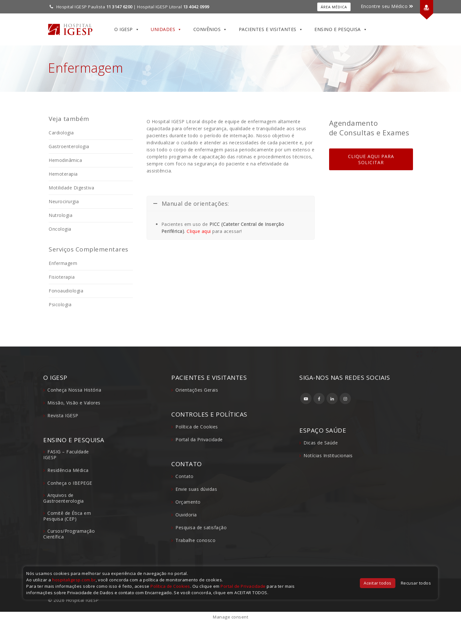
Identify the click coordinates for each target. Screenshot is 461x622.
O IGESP (126, 29)
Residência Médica (68, 470)
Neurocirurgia (64, 201)
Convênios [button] (210, 29)
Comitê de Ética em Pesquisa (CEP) (67, 516)
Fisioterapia (62, 277)
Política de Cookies (196, 427)
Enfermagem (63, 263)
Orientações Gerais (196, 390)
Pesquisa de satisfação (201, 527)
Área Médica (334, 6)
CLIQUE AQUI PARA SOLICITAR (371, 159)
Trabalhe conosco (195, 540)
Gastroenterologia (69, 146)
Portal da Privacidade (199, 439)
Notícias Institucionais (328, 455)
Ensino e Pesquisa (340, 29)
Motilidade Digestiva (71, 188)
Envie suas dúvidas (196, 489)
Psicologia (60, 304)
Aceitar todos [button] (378, 583)
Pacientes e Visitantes (271, 29)
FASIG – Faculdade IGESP (66, 454)
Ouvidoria (186, 515)
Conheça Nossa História (74, 390)
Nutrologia (60, 215)
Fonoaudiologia (66, 291)
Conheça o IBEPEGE (69, 483)
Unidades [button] (166, 29)
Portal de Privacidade (243, 586)
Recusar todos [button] (416, 583)
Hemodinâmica (65, 160)
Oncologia (60, 229)
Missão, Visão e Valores (74, 403)
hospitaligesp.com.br (74, 580)
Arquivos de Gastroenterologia (63, 498)
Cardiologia (61, 133)
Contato (184, 476)
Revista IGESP (62, 415)
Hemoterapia (63, 174)
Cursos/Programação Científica (69, 534)
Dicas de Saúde (320, 443)
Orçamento (188, 502)
